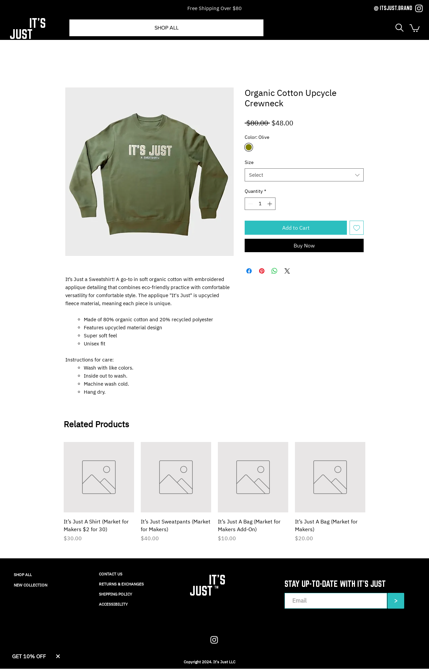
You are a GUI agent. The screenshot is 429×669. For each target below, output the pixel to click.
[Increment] (270, 204)
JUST (21, 34)
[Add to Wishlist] (357, 228)
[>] (395, 601)
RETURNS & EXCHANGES (121, 584)
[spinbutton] (260, 204)
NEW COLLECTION (30, 585)
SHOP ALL (23, 574)
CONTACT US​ (110, 573)
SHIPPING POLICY (115, 594)
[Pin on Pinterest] (262, 271)
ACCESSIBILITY (113, 604)
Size (249, 162)
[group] (214, 496)
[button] (399, 27)
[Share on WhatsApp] (274, 271)
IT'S (37, 23)
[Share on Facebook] (249, 271)
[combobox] (304, 174)
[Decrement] (250, 204)
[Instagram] (419, 8)
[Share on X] (287, 271)
